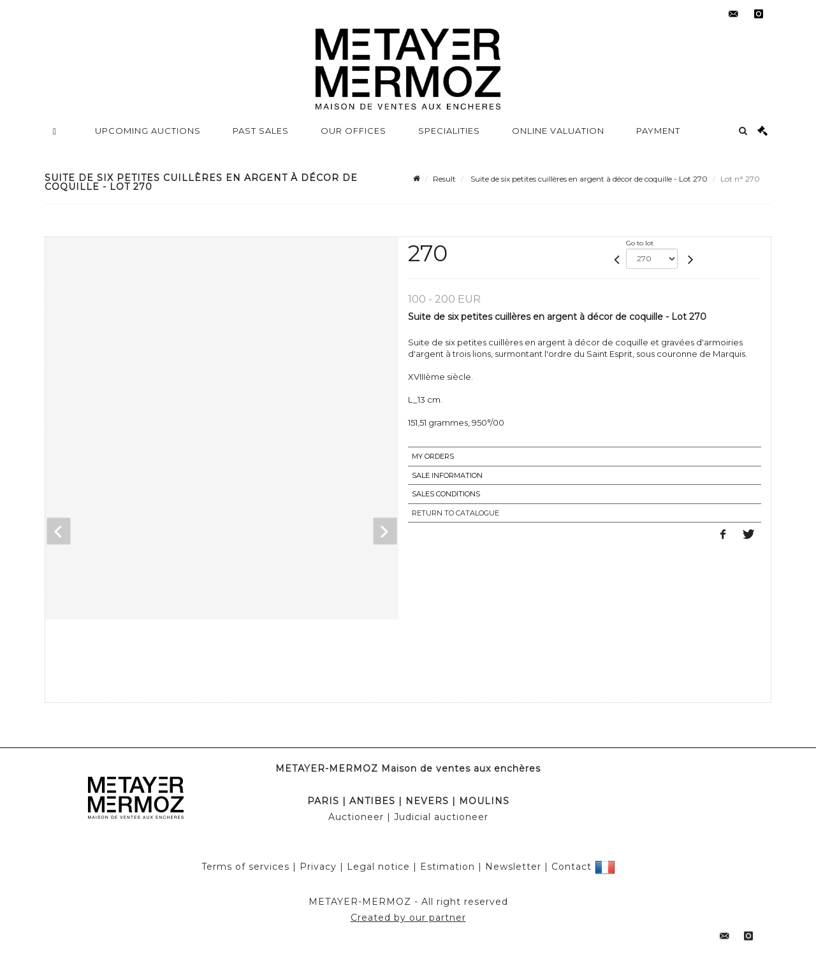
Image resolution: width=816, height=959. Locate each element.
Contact (571, 866)
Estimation (447, 866)
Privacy (318, 866)
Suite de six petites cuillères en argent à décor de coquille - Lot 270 (588, 179)
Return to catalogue (455, 512)
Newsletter (513, 866)
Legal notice (378, 866)
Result (444, 179)
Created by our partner (408, 917)
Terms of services (245, 866)
